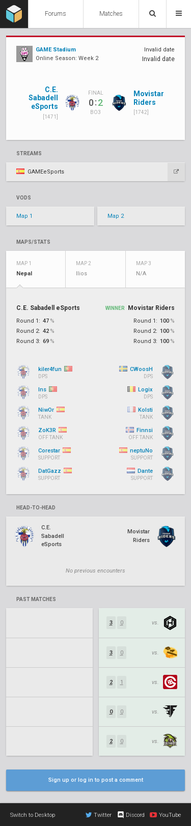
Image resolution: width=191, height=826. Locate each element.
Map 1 (24, 216)
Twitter (99, 814)
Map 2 (115, 216)
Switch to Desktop (32, 815)
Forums (55, 13)
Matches (111, 13)
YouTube (165, 814)
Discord (131, 815)
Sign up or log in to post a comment (95, 780)
